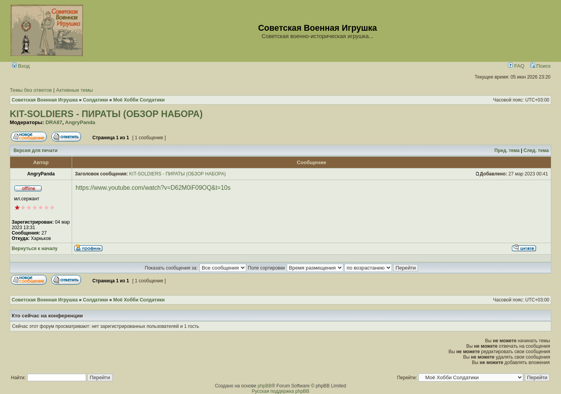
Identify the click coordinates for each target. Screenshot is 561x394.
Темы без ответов (31, 90)
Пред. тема (507, 150)
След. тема (536, 150)
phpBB (265, 386)
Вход (21, 66)
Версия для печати (36, 150)
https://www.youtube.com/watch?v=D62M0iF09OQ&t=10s (153, 187)
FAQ (516, 66)
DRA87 (54, 122)
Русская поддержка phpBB (280, 391)
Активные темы (74, 90)
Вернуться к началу (35, 248)
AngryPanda (80, 122)
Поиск (540, 66)
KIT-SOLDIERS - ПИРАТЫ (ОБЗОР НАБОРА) (106, 114)
